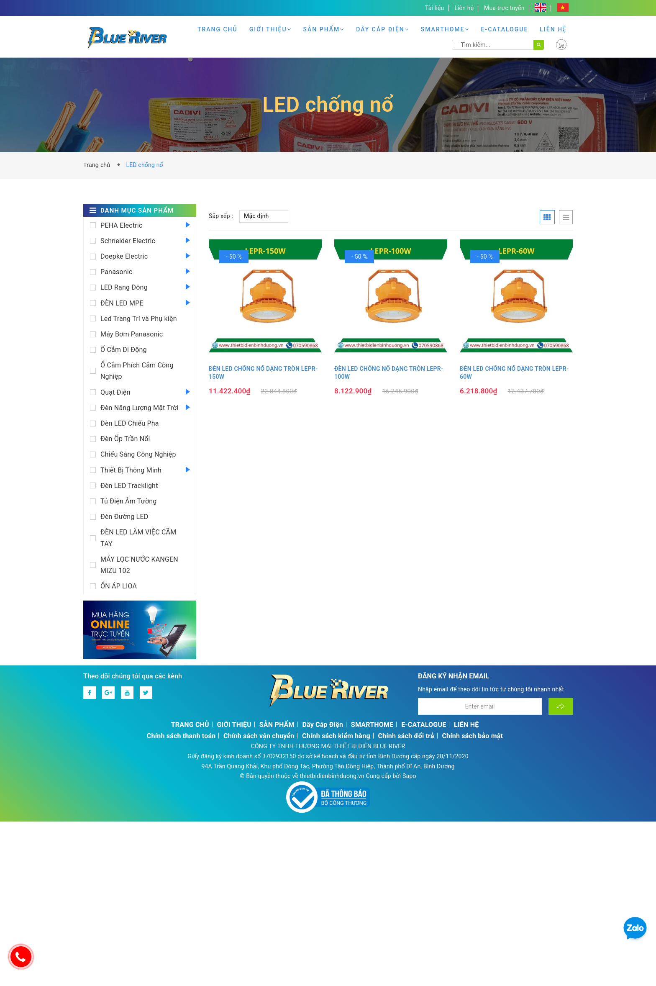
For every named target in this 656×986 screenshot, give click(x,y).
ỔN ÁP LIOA (118, 586)
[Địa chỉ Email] (480, 706)
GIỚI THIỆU (270, 29)
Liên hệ (464, 8)
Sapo (409, 776)
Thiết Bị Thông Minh (130, 470)
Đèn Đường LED (124, 517)
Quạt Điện (115, 392)
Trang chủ (98, 165)
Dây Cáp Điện (382, 29)
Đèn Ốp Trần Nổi (125, 439)
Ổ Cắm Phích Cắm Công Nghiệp (137, 370)
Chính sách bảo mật (472, 736)
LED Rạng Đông (124, 287)
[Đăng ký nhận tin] (560, 706)
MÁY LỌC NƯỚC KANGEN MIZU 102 (139, 565)
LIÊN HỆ (553, 29)
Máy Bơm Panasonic (131, 334)
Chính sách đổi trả (406, 736)
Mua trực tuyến (504, 8)
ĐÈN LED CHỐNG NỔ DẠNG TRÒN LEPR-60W (514, 372)
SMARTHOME (445, 29)
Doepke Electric (124, 256)
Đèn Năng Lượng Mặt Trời (139, 408)
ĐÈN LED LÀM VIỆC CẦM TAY (138, 537)
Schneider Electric (127, 241)
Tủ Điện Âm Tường (128, 501)
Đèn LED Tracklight (129, 486)
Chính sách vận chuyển (258, 736)
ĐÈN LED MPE (122, 303)
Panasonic (116, 272)
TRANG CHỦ (217, 29)
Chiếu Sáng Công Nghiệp (138, 454)
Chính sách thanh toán (181, 736)
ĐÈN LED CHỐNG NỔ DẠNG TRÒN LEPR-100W (388, 372)
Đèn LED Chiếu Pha (129, 423)
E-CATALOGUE (504, 29)
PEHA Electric (121, 225)
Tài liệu (434, 8)
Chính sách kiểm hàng (336, 736)
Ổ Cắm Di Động (123, 350)
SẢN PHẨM (324, 29)
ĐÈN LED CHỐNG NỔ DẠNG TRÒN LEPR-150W (263, 372)
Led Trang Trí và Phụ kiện (138, 319)
